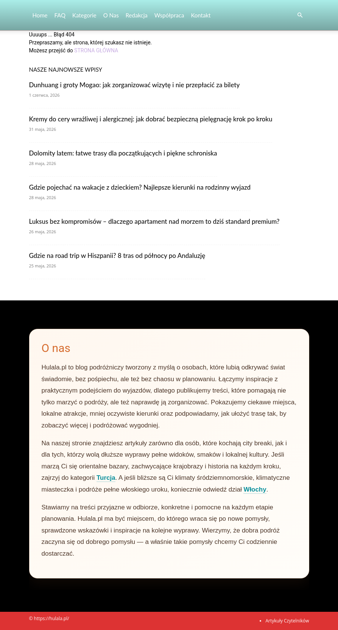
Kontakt (200, 15)
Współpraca (169, 15)
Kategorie (84, 15)
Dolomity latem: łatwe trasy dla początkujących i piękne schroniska (123, 153)
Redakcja (137, 15)
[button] (300, 15)
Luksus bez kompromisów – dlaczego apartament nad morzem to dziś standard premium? (154, 221)
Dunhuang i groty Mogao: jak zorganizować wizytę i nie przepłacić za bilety (134, 85)
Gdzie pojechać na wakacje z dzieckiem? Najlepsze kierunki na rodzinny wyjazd (140, 187)
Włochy (254, 489)
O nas (111, 15)
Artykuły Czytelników (287, 620)
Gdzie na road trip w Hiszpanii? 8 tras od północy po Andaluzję (117, 255)
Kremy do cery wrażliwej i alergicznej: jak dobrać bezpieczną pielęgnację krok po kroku (151, 119)
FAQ (59, 15)
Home (40, 15)
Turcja (106, 477)
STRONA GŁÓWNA (96, 50)
